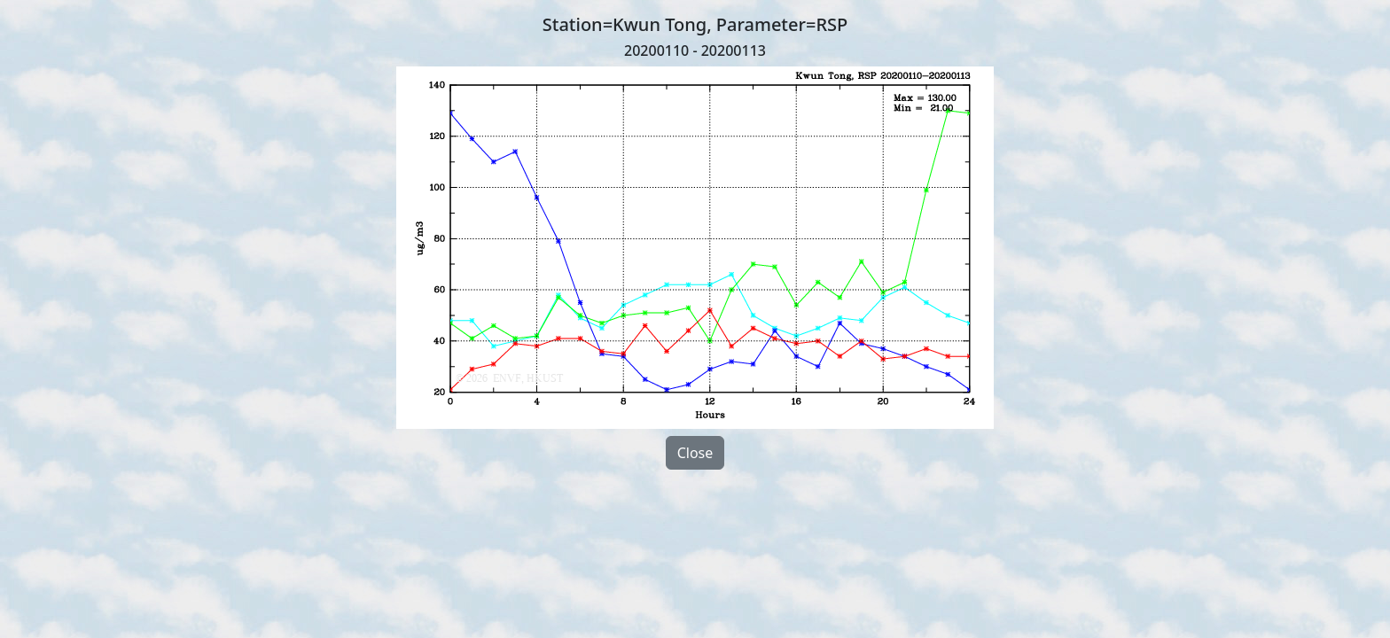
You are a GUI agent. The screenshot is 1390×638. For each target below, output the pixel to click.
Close (695, 453)
